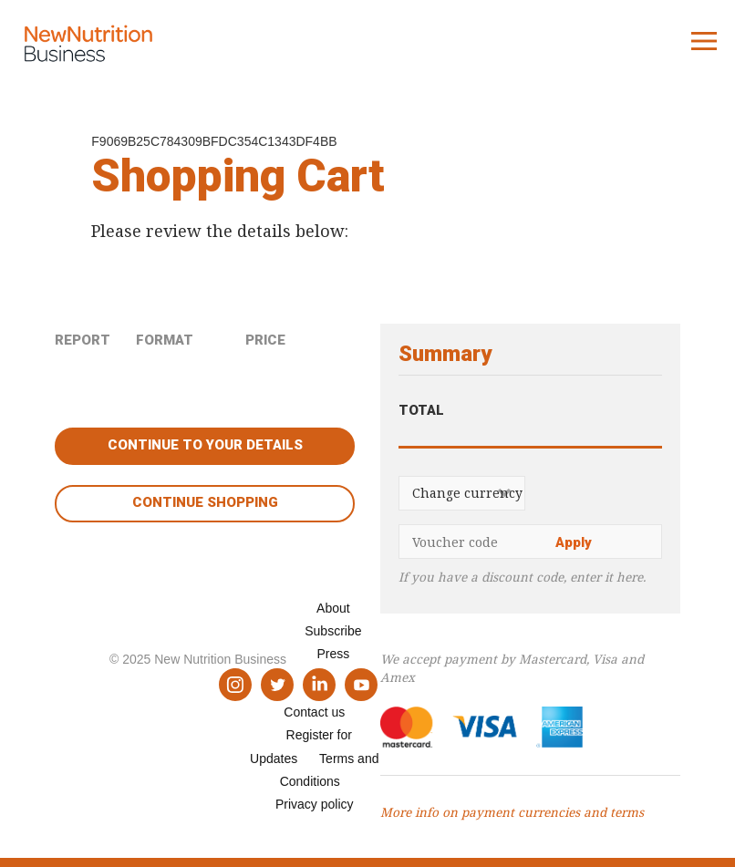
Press (332, 653)
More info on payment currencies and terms (512, 812)
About (333, 608)
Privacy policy (314, 804)
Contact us (314, 712)
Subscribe (333, 631)
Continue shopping (205, 502)
